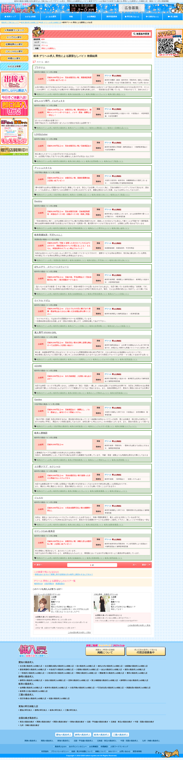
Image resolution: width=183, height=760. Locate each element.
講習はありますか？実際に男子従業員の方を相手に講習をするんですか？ (64, 574)
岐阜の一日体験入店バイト (118, 128)
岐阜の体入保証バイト (76, 161)
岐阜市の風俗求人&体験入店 (56, 688)
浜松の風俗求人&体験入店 (55, 680)
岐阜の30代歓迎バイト (79, 426)
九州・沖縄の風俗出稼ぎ (29, 725)
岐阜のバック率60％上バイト (98, 393)
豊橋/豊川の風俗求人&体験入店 (111, 673)
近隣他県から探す (14, 44)
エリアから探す (14, 37)
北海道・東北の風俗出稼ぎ (121, 722)
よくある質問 (50, 17)
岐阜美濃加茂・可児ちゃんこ (48, 235)
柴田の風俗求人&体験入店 (135, 670)
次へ (135, 565)
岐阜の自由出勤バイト (76, 94)
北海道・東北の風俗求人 (106, 741)
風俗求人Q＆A (60, 747)
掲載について (100, 751)
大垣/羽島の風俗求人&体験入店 (82, 688)
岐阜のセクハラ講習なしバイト (80, 359)
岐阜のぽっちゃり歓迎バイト (119, 326)
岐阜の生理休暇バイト (94, 161)
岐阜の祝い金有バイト (120, 228)
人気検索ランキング (14, 30)
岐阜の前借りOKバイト (101, 195)
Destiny (38, 201)
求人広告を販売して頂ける (145, 651)
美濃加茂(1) (60, 584)
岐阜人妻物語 (40, 433)
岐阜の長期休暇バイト (95, 558)
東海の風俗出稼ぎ (77, 722)
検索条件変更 (141, 34)
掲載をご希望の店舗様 (105, 651)
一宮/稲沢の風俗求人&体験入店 (32, 673)
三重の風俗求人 (120, 735)
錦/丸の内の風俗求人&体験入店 (110, 666)
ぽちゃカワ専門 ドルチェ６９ (49, 101)
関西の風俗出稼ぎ (60, 722)
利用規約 (44, 751)
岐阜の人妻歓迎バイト (98, 128)
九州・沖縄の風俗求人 (151, 741)
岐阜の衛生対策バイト (94, 525)
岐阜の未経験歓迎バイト (77, 294)
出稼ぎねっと (152, 17)
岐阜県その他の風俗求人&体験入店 (33, 691)
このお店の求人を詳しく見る (79, 632)
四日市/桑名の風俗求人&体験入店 (33, 698)
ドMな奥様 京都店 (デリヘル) (106, 594)
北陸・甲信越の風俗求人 (83, 741)
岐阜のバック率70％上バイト (99, 228)
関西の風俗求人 (47, 741)
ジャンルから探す (14, 51)
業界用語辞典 (111, 17)
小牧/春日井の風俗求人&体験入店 (60, 673)
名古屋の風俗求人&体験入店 (31, 666)
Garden (38, 399)
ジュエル (38, 498)
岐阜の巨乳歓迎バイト (128, 359)
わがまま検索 (30, 17)
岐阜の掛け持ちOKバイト (119, 260)
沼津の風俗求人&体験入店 (78, 680)
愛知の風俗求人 (63, 735)
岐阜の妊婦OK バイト (78, 260)
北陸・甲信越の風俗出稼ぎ (97, 722)
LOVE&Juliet (40, 134)
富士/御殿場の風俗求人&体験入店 (104, 680)
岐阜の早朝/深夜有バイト (78, 228)
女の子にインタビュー (78, 747)
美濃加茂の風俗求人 (61, 260)
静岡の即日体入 (41, 710)
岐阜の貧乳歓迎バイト (113, 558)
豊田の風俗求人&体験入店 (137, 673)
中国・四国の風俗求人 (129, 741)
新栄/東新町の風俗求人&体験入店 (33, 670)
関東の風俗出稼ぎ (44, 722)
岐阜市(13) (38, 584)
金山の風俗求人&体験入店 (111, 670)
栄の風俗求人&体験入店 (85, 666)
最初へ (38, 565)
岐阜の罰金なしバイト (118, 491)
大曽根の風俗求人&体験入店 (87, 670)
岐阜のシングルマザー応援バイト (106, 359)
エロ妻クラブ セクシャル (47, 466)
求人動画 (173, 17)
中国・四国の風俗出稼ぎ (144, 722)
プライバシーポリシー (60, 751)
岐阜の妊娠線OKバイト (77, 558)
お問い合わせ (125, 751)
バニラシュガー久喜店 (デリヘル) (47, 594)
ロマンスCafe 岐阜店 (44, 531)
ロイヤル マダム (42, 300)
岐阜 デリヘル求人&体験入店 (50, 22)
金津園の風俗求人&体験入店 (31, 688)
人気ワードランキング (119, 747)
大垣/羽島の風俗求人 (61, 195)
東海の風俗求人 (63, 741)
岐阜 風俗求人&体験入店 (30, 22)
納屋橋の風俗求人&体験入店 (136, 666)
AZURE (38, 366)
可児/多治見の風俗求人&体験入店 (110, 688)
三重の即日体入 (71, 710)
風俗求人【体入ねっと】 (10, 22)
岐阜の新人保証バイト (117, 94)
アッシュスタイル (43, 168)
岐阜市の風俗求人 (60, 94)
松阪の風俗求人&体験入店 (59, 698)
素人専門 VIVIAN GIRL (45, 332)
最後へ (146, 565)
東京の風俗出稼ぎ (27, 722)
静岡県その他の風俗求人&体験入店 (134, 680)
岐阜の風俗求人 (101, 735)
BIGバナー (112, 751)
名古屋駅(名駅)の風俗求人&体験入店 (59, 666)
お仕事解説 (91, 17)
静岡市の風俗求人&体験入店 (31, 680)
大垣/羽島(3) (49, 584)
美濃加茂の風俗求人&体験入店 (138, 688)
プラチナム (39, 67)
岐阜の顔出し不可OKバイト (98, 260)
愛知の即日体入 (26, 710)
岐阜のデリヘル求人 (45, 94)
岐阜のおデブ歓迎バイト (113, 161)
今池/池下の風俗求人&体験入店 (61, 670)
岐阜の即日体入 (56, 710)
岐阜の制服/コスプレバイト (97, 94)
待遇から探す (14, 58)
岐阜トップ (10, 17)
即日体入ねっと (132, 17)
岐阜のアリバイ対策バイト (78, 128)
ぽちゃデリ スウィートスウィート (51, 267)
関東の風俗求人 (31, 741)
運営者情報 (137, 751)
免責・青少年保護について (82, 751)
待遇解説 (104, 747)
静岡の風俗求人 (82, 735)
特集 (71, 17)
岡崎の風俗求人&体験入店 (86, 673)
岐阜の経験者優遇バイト (99, 491)
